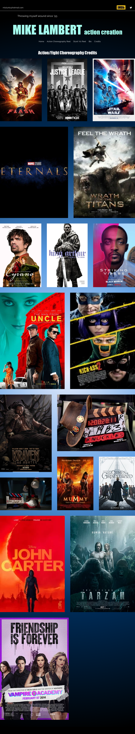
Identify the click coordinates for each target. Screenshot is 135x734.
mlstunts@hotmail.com (13, 7)
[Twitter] (130, 7)
